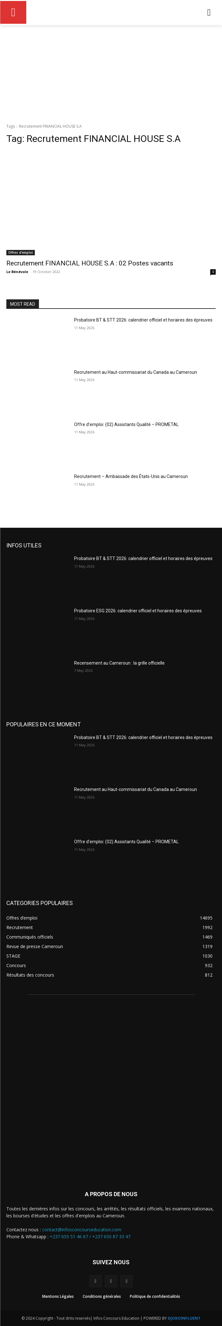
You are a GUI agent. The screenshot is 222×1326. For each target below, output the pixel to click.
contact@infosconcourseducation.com (81, 1230)
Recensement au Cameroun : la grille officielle (119, 663)
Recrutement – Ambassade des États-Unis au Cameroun (131, 476)
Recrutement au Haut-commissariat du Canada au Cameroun (135, 372)
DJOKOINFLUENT (184, 1318)
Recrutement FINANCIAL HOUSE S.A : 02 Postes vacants (89, 263)
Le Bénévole (17, 271)
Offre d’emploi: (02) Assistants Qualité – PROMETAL (126, 424)
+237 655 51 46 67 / (71, 1237)
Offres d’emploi (20, 252)
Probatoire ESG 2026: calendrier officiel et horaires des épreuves (138, 610)
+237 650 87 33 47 (111, 1237)
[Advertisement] (111, 72)
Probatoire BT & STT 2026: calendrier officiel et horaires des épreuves (143, 319)
